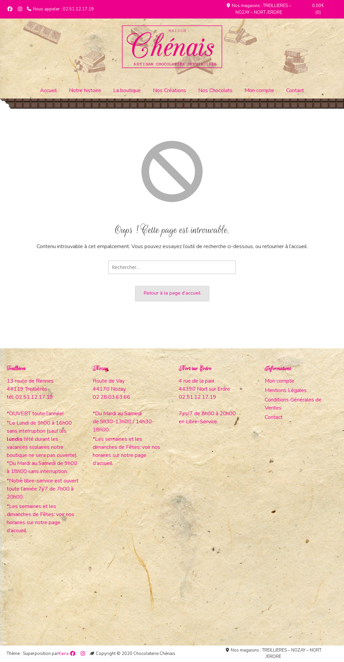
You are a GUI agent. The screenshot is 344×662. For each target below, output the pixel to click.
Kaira (63, 654)
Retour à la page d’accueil (172, 292)
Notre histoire (85, 90)
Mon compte (259, 90)
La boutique (127, 90)
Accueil (48, 90)
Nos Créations (169, 90)
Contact (295, 90)
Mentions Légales (286, 390)
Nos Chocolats (215, 90)
